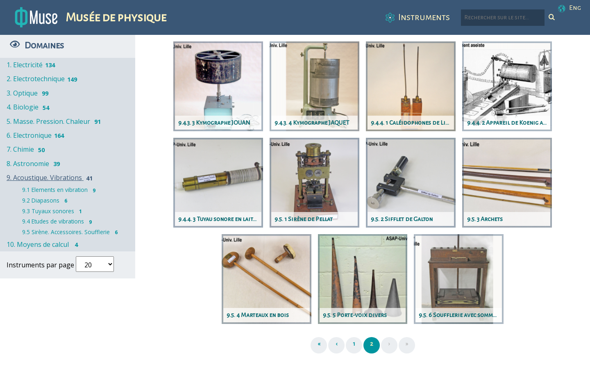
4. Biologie (29, 107)
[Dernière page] (407, 345)
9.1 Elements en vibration (60, 190)
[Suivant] (389, 345)
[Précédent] (336, 345)
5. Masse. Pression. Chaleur (55, 121)
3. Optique (29, 93)
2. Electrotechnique (42, 78)
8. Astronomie (35, 163)
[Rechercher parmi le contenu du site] (503, 17)
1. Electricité (31, 64)
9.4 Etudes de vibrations (58, 221)
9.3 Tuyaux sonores (54, 211)
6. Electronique (36, 135)
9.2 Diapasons (46, 200)
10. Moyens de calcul (44, 244)
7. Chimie (27, 149)
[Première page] (319, 345)
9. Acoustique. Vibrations (51, 177)
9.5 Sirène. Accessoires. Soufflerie (71, 232)
